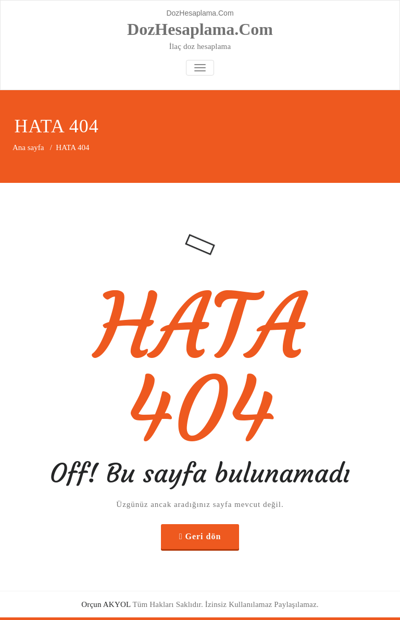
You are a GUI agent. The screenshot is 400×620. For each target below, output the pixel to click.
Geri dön (203, 536)
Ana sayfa (28, 147)
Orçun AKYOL (106, 604)
